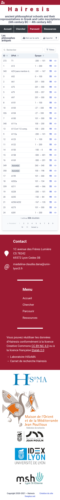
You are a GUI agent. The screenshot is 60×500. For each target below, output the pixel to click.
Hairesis (30, 9)
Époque (40, 56)
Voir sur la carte (31, 38)
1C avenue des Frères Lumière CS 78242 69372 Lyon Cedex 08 (27, 253)
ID (5, 56)
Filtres (50, 50)
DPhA (15, 56)
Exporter (48, 38)
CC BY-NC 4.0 (40, 346)
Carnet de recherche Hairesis (28, 361)
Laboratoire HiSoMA (23, 356)
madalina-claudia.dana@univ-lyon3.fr (27, 266)
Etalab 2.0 (38, 350)
